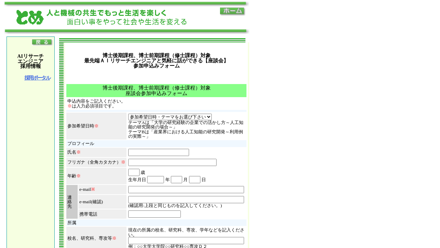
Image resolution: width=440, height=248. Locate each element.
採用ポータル (37, 78)
